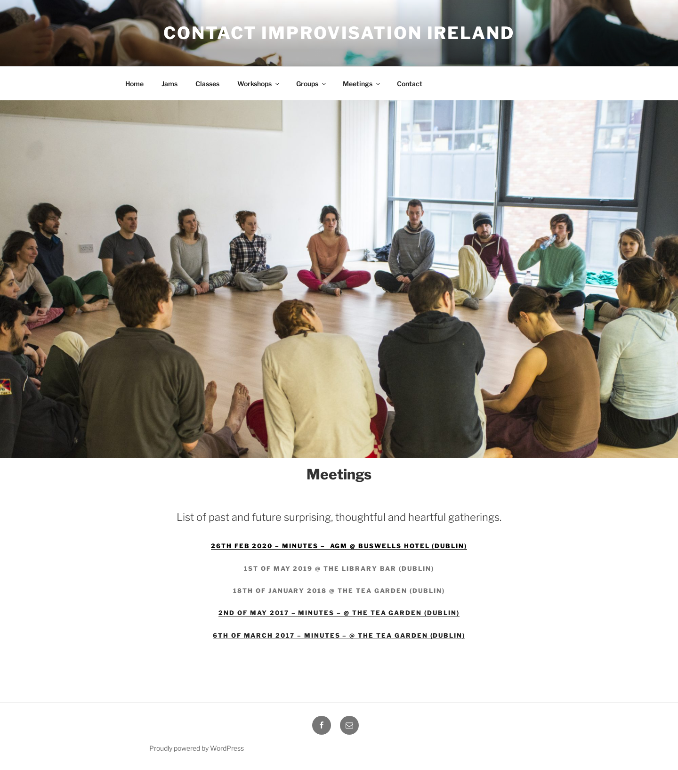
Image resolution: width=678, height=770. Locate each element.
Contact (409, 84)
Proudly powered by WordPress (196, 748)
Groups (311, 84)
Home (134, 84)
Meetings (362, 84)
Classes (207, 84)
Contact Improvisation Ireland (339, 33)
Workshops (259, 84)
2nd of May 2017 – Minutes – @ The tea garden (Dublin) (338, 612)
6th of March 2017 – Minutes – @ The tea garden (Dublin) (339, 635)
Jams (169, 84)
